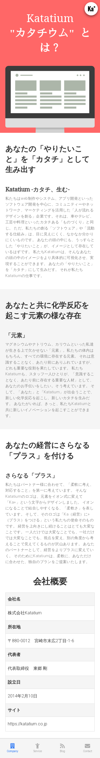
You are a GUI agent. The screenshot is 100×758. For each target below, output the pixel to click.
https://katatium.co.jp (27, 723)
